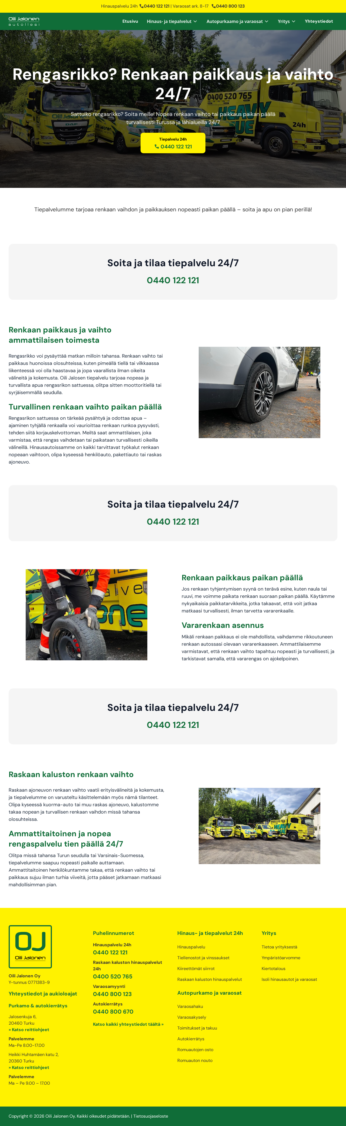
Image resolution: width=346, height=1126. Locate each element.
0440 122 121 (154, 6)
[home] (24, 21)
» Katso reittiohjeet (29, 1029)
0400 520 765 (112, 976)
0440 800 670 (113, 1011)
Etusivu (130, 21)
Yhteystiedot (319, 21)
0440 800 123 (228, 6)
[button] (172, 21)
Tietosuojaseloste (150, 1116)
